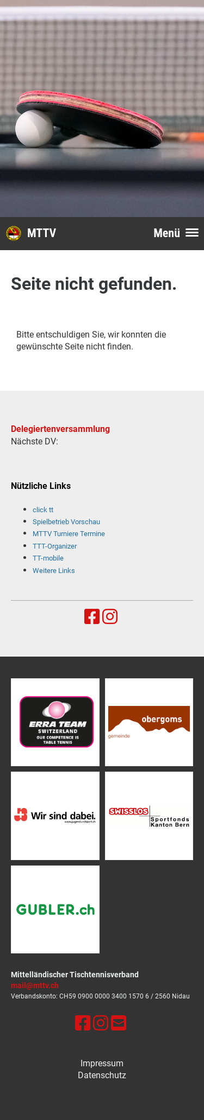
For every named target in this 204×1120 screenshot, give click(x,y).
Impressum (102, 1063)
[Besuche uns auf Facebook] (92, 617)
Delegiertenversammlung (60, 429)
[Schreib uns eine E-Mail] (118, 1023)
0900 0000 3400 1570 (111, 996)
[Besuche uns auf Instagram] (110, 617)
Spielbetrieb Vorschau (66, 522)
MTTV (41, 233)
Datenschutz (102, 1075)
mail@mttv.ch (35, 985)
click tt (43, 510)
